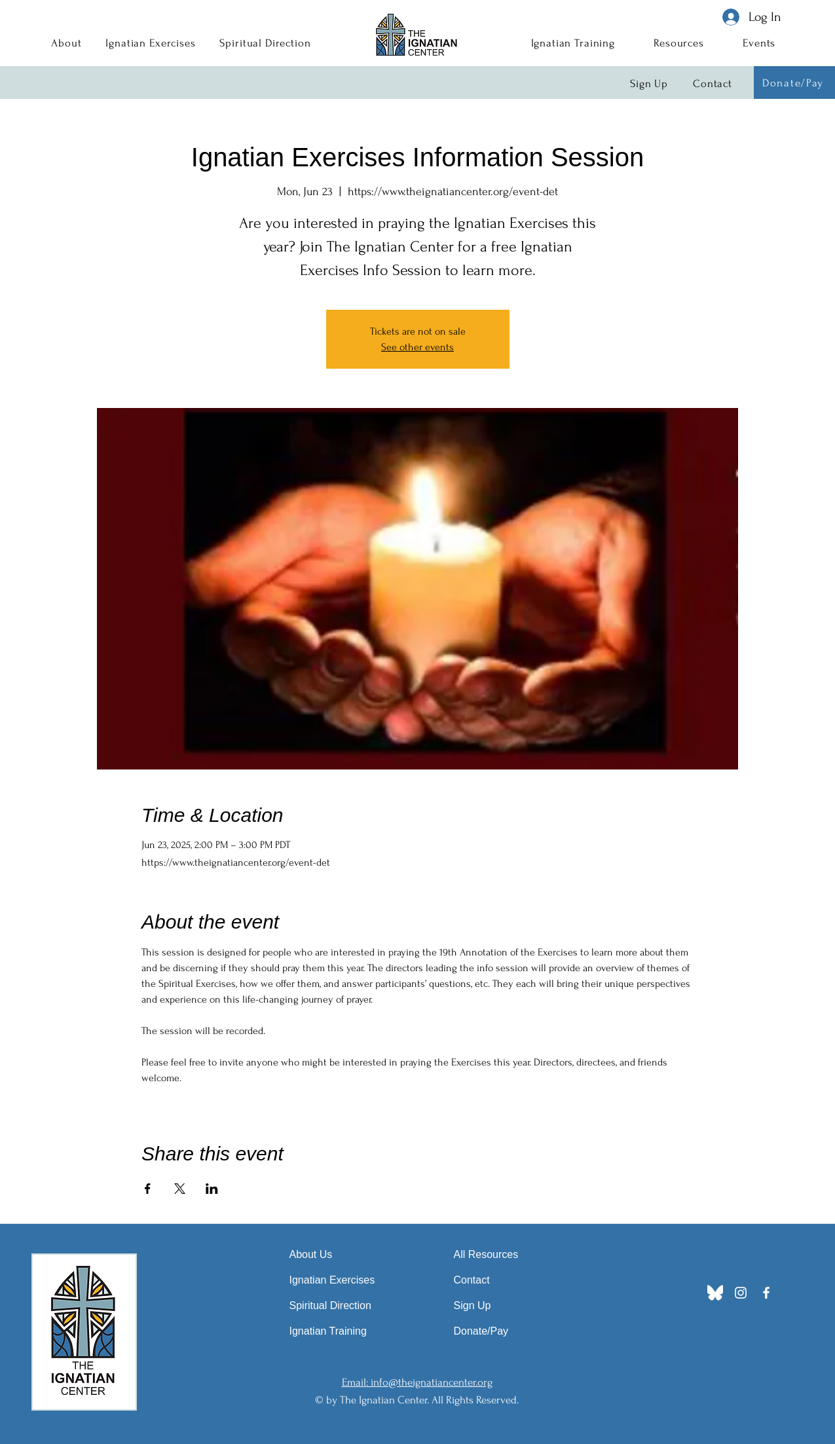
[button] (66, 43)
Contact (472, 1280)
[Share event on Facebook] (147, 1188)
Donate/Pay (481, 1331)
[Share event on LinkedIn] (212, 1188)
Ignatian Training (328, 1331)
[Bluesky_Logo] (715, 1293)
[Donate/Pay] (794, 82)
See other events (417, 347)
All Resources (486, 1254)
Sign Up (472, 1305)
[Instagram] (741, 1293)
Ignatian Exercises (332, 1280)
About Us (311, 1254)
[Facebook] (766, 1293)
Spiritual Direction (330, 1305)
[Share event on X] (180, 1188)
